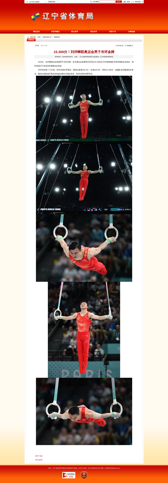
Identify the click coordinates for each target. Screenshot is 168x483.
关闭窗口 (129, 45)
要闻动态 (57, 37)
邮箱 (128, 2)
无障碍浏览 (51, 2)
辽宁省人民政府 (34, 2)
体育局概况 (55, 32)
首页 (39, 37)
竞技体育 (93, 32)
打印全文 (120, 45)
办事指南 (131, 32)
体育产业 (112, 32)
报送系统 (138, 2)
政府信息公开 (47, 37)
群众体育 (74, 32)
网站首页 (36, 32)
